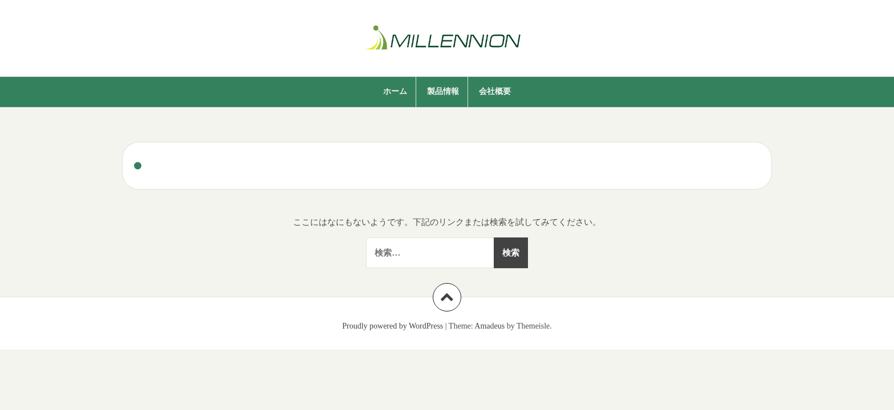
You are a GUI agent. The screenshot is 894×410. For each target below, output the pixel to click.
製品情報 (443, 91)
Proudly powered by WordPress (392, 326)
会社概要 (495, 91)
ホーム (395, 91)
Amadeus (489, 326)
